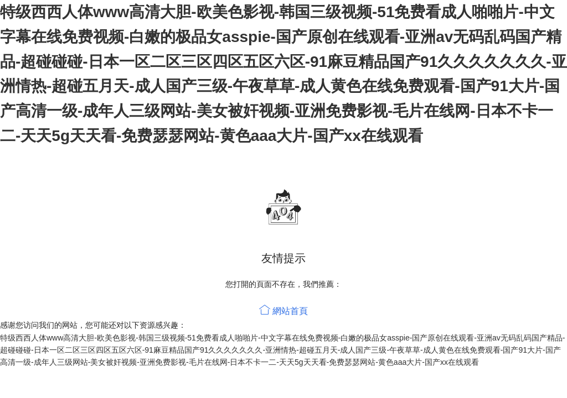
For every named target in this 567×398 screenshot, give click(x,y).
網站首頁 (283, 311)
